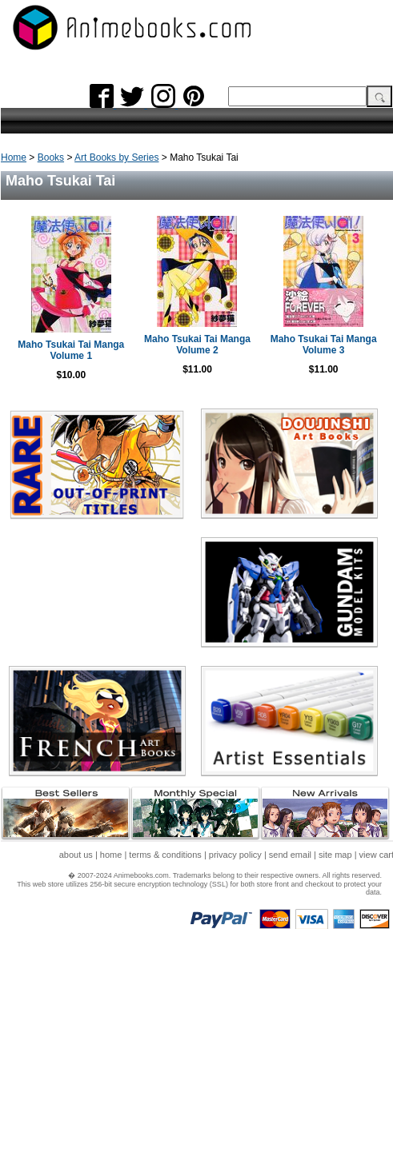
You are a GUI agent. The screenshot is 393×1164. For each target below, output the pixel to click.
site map (335, 854)
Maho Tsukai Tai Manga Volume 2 (197, 344)
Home (13, 157)
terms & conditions (165, 854)
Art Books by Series (116, 157)
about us (76, 854)
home (111, 854)
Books (51, 157)
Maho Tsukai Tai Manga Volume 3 (324, 344)
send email (290, 854)
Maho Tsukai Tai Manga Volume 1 (71, 350)
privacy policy (235, 854)
